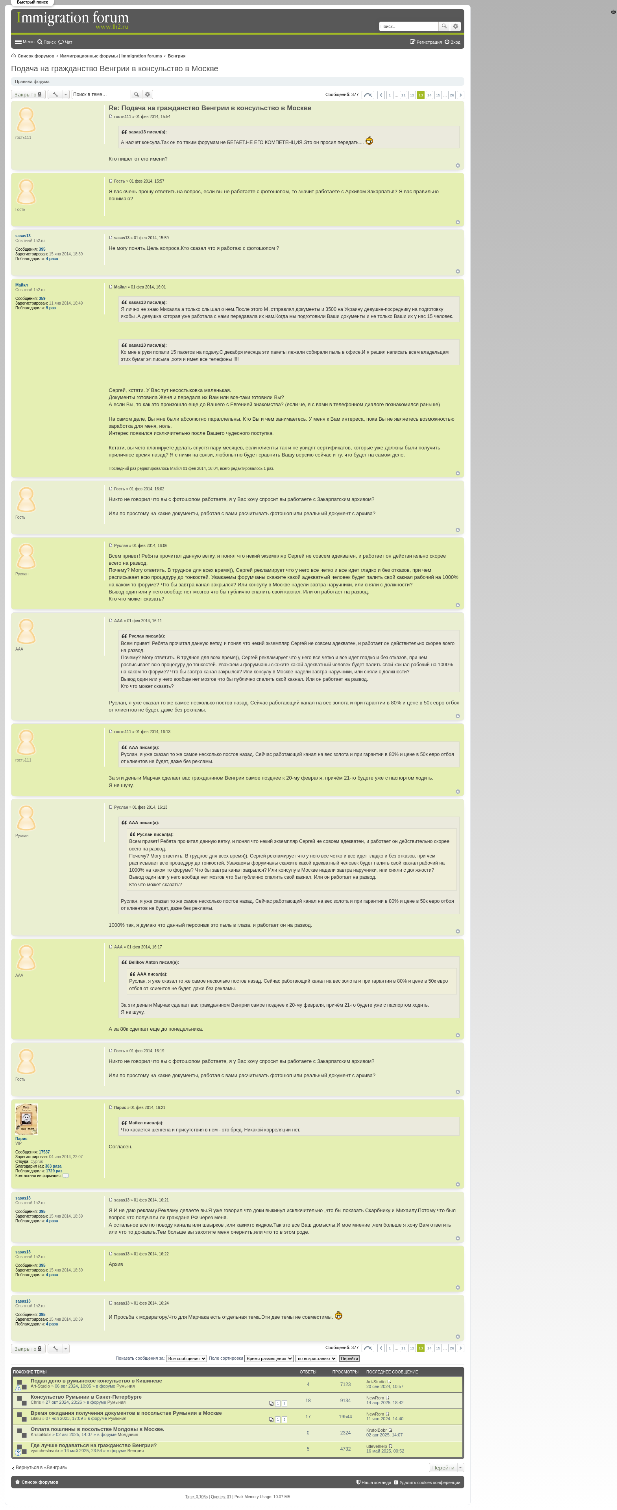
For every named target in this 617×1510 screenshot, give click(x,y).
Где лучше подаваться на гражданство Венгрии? (94, 1445)
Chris (36, 1402)
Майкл (21, 285)
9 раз (51, 308)
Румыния (125, 1386)
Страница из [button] (368, 95)
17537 (44, 1152)
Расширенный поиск (455, 26)
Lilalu (36, 1418)
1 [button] (390, 95)
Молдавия (128, 1434)
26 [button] (452, 95)
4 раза (52, 259)
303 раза (53, 1166)
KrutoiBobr (41, 1434)
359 (42, 298)
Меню (29, 41)
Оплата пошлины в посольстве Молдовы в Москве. (97, 1429)
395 (42, 249)
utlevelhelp (376, 1446)
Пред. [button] (381, 95)
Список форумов (36, 56)
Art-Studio (40, 1386)
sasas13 (23, 236)
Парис (21, 1139)
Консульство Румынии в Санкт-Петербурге (86, 1397)
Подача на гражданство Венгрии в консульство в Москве (114, 68)
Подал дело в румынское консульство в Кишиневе (96, 1381)
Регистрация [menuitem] (429, 42)
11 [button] (403, 95)
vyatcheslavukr (45, 1450)
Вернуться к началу (458, 165)
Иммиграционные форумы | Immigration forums (111, 56)
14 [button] (429, 95)
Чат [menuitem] (68, 42)
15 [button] (438, 95)
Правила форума (32, 81)
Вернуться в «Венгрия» (41, 1467)
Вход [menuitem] (455, 42)
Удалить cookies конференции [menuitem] (429, 1482)
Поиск (444, 26)
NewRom (375, 1397)
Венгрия (177, 56)
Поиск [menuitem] (49, 42)
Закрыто (26, 94)
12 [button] (412, 95)
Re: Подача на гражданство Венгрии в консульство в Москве (210, 108)
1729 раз (54, 1171)
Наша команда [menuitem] (376, 1482)
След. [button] (460, 95)
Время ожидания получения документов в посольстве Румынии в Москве (126, 1413)
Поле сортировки (251, 1358)
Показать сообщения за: (161, 1358)
